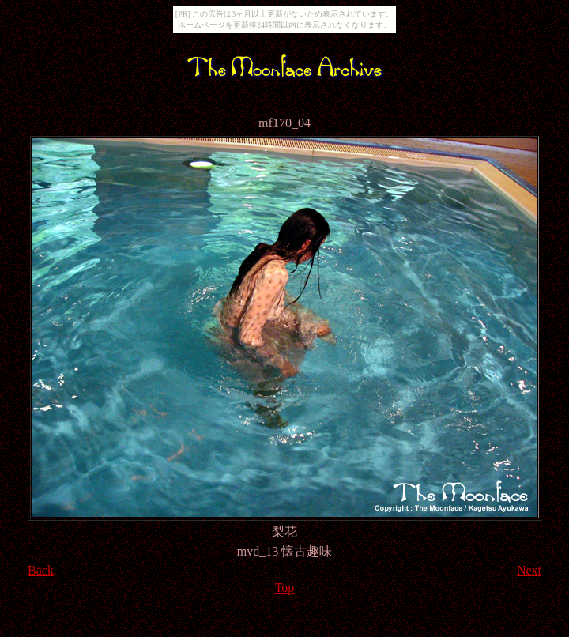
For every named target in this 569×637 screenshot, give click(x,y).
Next (529, 570)
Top (285, 587)
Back (41, 570)
